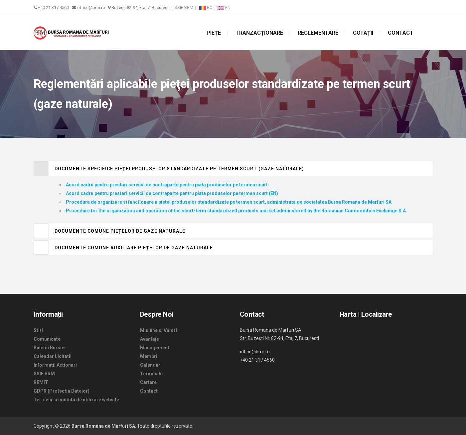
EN (224, 7)
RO (206, 7)
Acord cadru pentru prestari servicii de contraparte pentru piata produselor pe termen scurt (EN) (172, 193)
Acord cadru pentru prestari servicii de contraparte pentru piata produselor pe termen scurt (167, 184)
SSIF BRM (184, 7)
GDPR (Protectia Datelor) (61, 391)
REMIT (41, 382)
